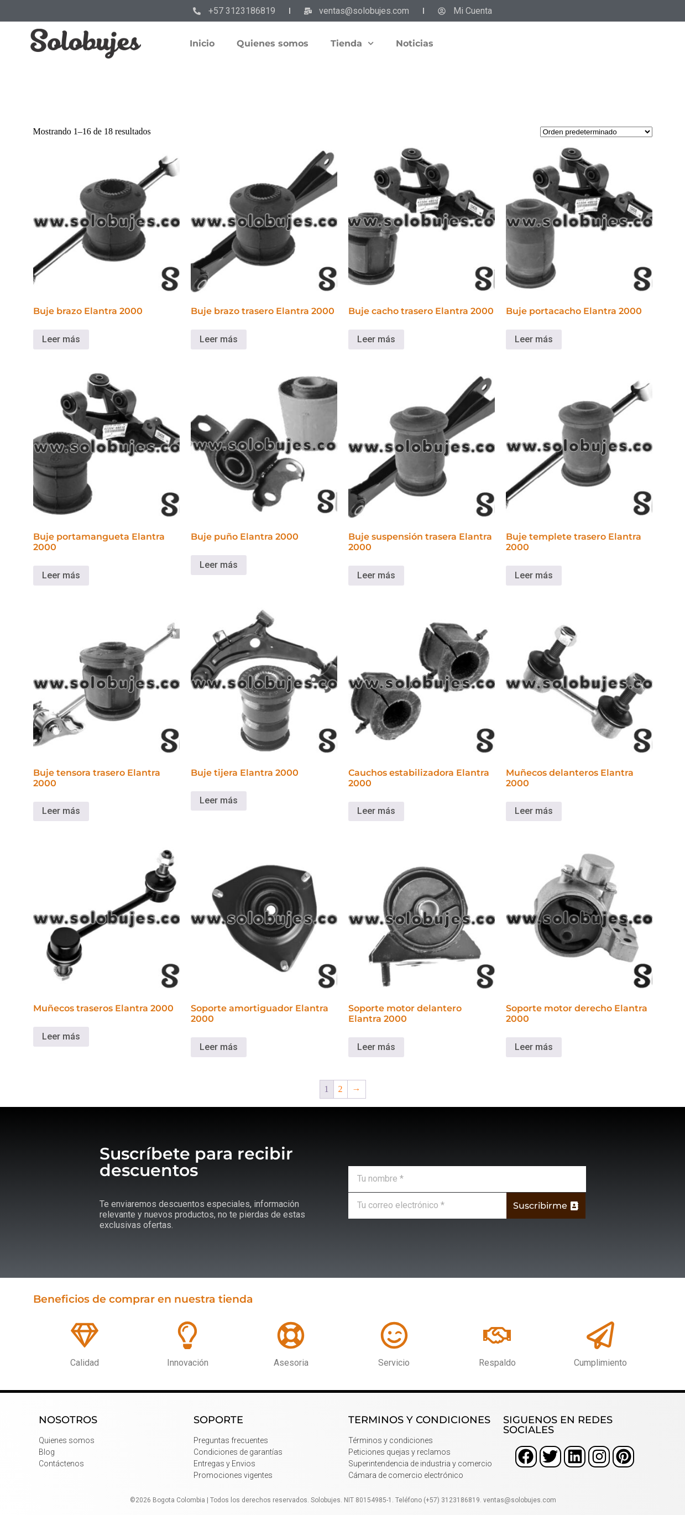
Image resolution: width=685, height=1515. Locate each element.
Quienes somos (272, 43)
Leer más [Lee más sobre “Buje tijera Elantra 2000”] (219, 800)
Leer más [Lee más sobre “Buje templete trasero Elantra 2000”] (534, 575)
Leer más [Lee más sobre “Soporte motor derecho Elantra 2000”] (534, 1047)
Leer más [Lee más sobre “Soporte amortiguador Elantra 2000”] (219, 1047)
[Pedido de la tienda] (596, 132)
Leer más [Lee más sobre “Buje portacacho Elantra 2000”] (534, 339)
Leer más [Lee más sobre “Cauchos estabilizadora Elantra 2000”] (376, 811)
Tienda (352, 43)
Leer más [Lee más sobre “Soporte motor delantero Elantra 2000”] (376, 1047)
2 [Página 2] (340, 1089)
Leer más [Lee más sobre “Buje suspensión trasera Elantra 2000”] (376, 575)
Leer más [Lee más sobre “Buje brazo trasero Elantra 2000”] (219, 339)
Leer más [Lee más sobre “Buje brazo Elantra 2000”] (61, 339)
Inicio (202, 43)
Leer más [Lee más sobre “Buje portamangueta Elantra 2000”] (61, 575)
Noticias (414, 43)
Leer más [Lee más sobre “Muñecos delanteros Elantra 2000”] (534, 811)
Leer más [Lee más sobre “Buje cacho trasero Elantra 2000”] (376, 339)
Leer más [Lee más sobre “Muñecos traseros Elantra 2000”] (61, 1036)
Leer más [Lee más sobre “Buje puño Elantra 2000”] (219, 565)
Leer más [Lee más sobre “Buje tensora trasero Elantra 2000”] (61, 811)
